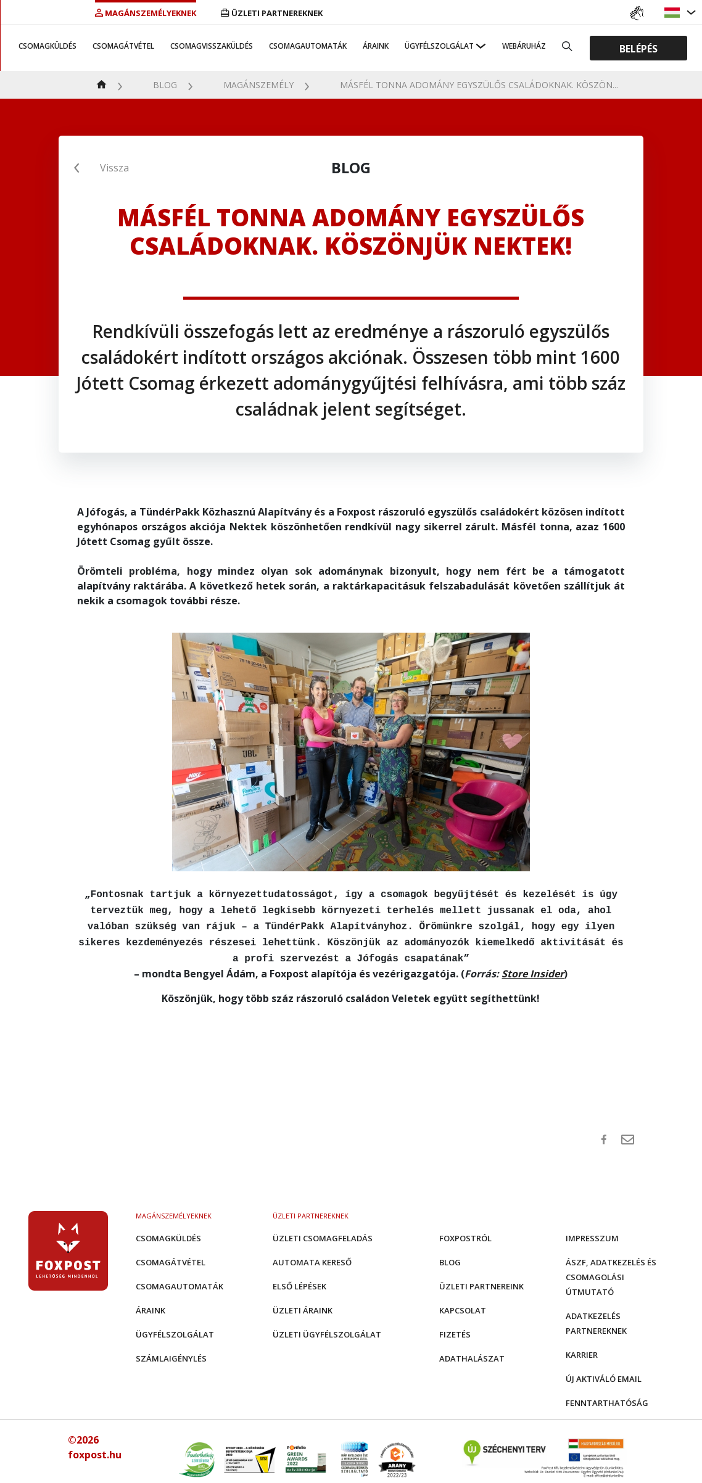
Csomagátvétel (123, 46)
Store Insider (533, 967)
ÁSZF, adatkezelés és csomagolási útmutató (611, 1271)
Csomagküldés (47, 46)
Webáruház (524, 46)
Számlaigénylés (171, 1352)
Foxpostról (465, 1232)
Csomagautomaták (308, 46)
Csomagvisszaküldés (211, 46)
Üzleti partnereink (481, 1280)
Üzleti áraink (302, 1304)
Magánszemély (258, 85)
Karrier (582, 1348)
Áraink (376, 46)
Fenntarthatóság (607, 1396)
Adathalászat (472, 1352)
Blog (165, 85)
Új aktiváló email (604, 1372)
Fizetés (455, 1328)
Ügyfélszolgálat (439, 46)
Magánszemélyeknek (145, 12)
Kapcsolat (462, 1304)
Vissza (114, 168)
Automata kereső (312, 1256)
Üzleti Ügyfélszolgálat (327, 1328)
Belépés (638, 48)
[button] (674, 12)
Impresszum (592, 1232)
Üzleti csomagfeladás (323, 1232)
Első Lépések (299, 1280)
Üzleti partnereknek (272, 12)
